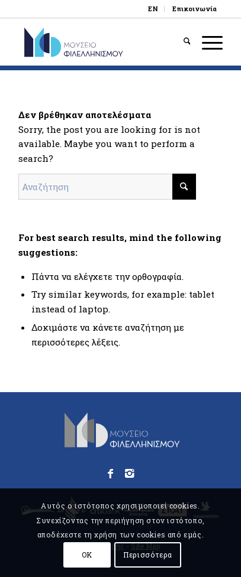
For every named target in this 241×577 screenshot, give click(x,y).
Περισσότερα (147, 554)
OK (87, 554)
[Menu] (206, 42)
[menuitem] (153, 9)
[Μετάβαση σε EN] (153, 9)
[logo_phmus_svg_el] (100, 42)
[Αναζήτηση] (181, 42)
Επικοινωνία (194, 8)
